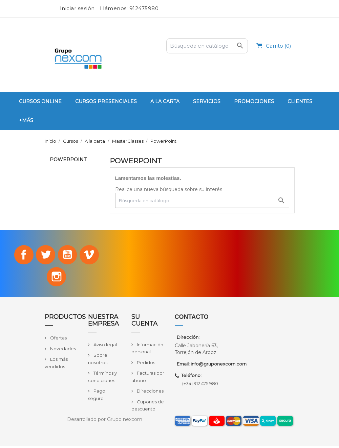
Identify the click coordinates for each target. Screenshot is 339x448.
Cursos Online (40, 101)
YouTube (68, 255)
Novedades (62, 350)
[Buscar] (207, 45)
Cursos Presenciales (106, 101)
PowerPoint (68, 160)
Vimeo (91, 255)
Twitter (45, 255)
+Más (26, 120)
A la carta (164, 101)
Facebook (22, 255)
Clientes (300, 101)
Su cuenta (144, 322)
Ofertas (58, 340)
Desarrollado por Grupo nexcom (104, 421)
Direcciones (150, 393)
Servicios (206, 101)
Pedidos (145, 364)
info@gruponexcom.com (219, 366)
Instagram (56, 278)
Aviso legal (104, 346)
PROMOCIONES (254, 101)
